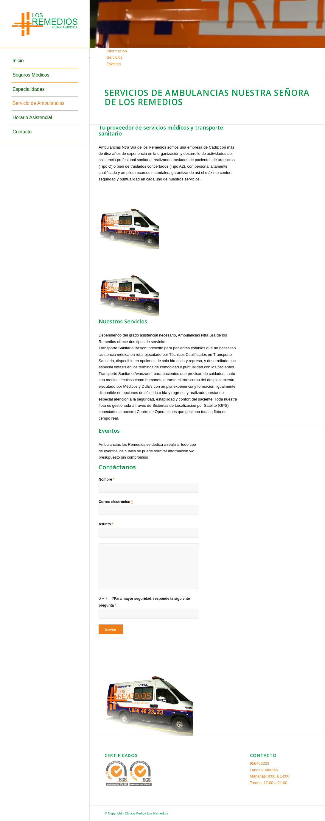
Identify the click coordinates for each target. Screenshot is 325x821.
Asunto (106, 524)
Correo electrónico (116, 502)
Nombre (106, 479)
